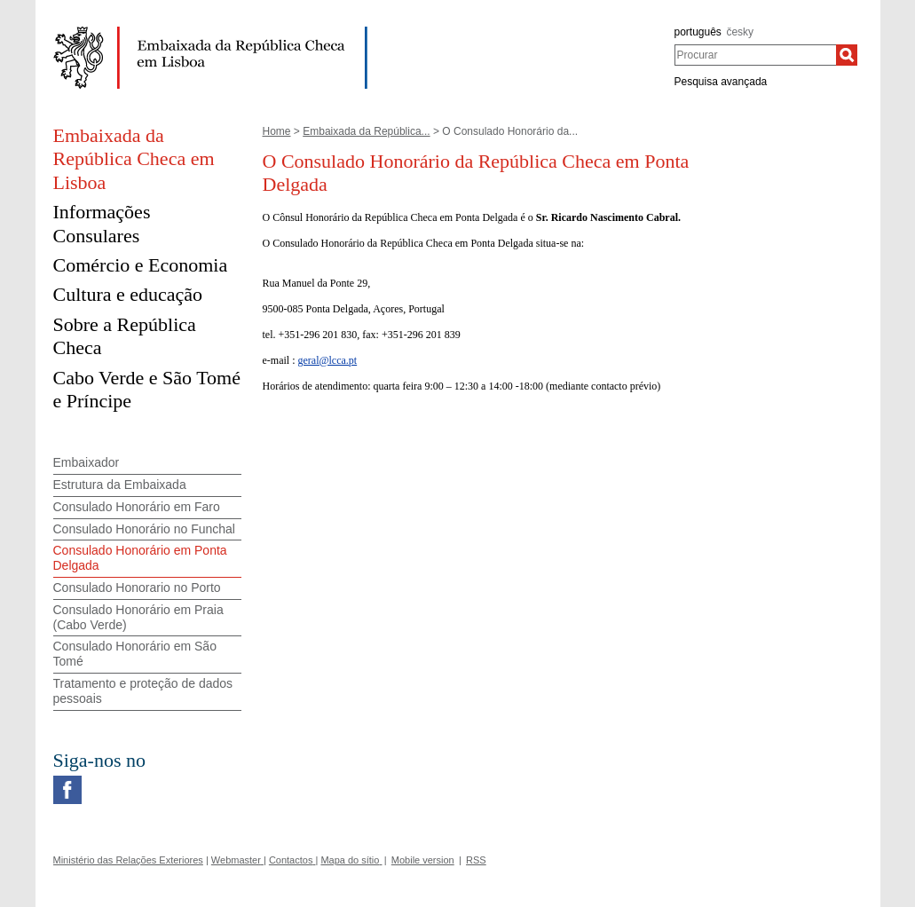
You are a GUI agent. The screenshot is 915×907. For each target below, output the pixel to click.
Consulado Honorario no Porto (137, 587)
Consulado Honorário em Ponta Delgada (140, 557)
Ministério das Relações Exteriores (128, 860)
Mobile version (422, 860)
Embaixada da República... (366, 131)
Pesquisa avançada (721, 81)
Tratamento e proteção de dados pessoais (143, 691)
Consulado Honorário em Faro (136, 507)
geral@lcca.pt (327, 360)
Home (277, 131)
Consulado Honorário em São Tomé (135, 653)
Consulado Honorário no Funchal (144, 529)
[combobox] (755, 55)
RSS (476, 860)
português (698, 32)
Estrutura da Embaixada (119, 484)
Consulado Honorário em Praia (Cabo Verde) (138, 617)
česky (739, 32)
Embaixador (86, 462)
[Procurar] (846, 55)
